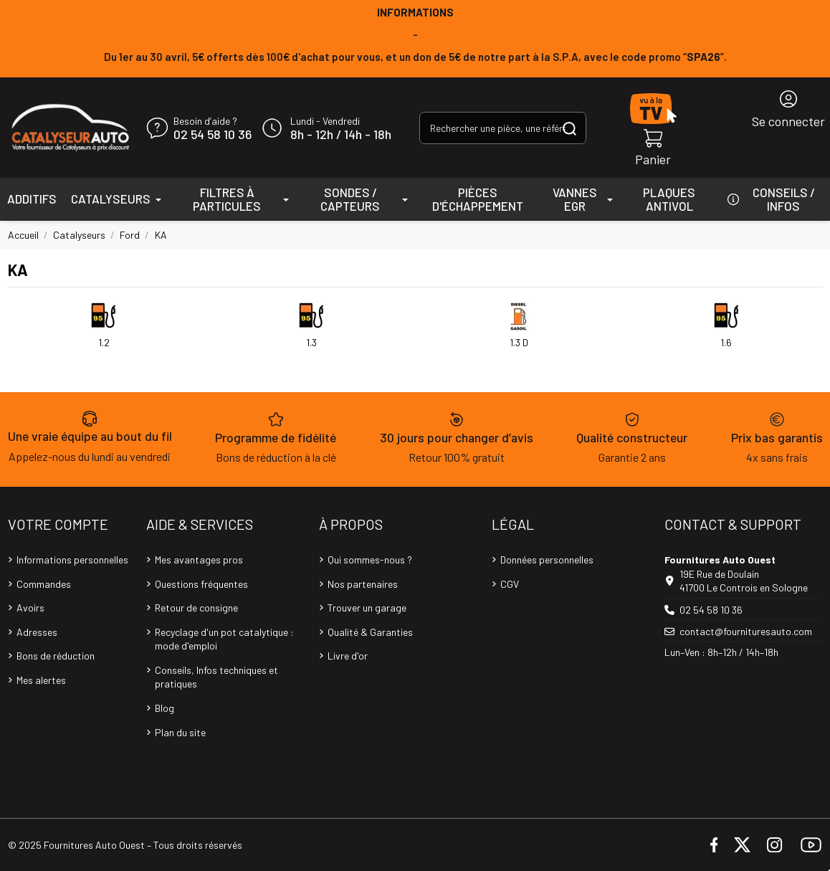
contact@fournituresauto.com (745, 631)
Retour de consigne (196, 607)
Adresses (36, 632)
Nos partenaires (363, 584)
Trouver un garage (367, 607)
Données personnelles (546, 559)
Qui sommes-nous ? (370, 559)
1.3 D (519, 342)
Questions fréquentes (201, 584)
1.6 (726, 342)
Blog (164, 708)
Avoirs (30, 607)
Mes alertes (41, 680)
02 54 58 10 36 (212, 135)
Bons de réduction (55, 655)
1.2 (104, 342)
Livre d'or (348, 655)
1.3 (311, 342)
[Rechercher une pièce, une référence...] (569, 128)
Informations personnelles (72, 559)
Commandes (43, 584)
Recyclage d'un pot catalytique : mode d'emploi (224, 639)
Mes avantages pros (199, 559)
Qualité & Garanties (370, 632)
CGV (509, 584)
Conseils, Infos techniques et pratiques (216, 677)
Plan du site (180, 732)
